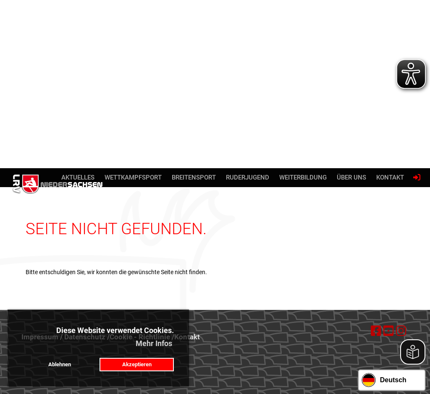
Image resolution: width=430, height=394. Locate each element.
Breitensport (194, 177)
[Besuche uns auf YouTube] (388, 331)
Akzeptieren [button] (137, 364)
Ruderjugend (247, 177)
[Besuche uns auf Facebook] (376, 331)
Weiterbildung (303, 177)
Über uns (351, 177)
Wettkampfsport (133, 177)
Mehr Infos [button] (154, 343)
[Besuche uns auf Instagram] (401, 331)
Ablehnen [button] (59, 364)
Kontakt (390, 177)
